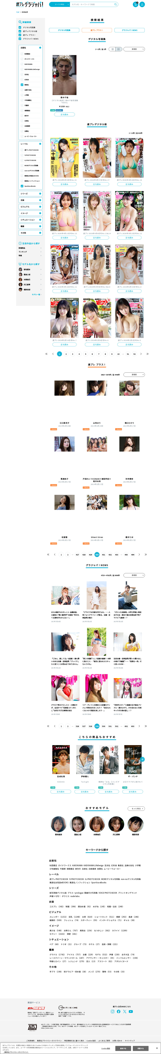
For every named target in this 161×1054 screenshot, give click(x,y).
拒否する (123, 1048)
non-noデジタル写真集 (32, 171)
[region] (80, 1048)
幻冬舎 (27, 80)
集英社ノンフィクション (32, 181)
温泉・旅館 (109, 944)
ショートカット (104, 916)
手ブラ (56, 971)
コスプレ (57, 906)
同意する (141, 1048)
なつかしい (101, 930)
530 (103, 726)
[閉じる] (157, 1048)
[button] (142, 759)
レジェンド (76, 961)
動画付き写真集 (90, 892)
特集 (20, 255)
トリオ (67, 944)
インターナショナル (110, 920)
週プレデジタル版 (30, 31)
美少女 (56, 930)
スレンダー (58, 916)
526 (77, 726)
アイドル (74, 954)
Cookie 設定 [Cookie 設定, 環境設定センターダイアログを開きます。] (105, 1048)
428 (84, 554)
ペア (55, 944)
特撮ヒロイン (58, 961)
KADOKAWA (28, 64)
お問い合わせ (117, 1040)
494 (132, 554)
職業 (22, 226)
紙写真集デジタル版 (58, 892)
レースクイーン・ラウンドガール (67, 958)
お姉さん (71, 930)
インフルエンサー (127, 958)
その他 (23, 233)
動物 (107, 971)
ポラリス (65, 896)
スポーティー (89, 920)
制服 (70, 906)
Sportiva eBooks (30, 186)
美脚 (120, 916)
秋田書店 (27, 54)
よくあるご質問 (104, 1040)
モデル (100, 954)
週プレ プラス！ (29, 35)
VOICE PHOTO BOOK (107, 892)
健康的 (56, 920)
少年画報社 (28, 100)
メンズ (94, 971)
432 (110, 554)
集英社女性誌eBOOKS (31, 176)
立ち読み (64, 114)
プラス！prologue (75, 892)
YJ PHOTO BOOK (30, 155)
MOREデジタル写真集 (31, 165)
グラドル (58, 954)
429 (90, 554)
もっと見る (136, 808)
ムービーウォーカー (31, 136)
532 (116, 726)
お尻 (87, 916)
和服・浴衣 (114, 906)
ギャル (129, 920)
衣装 (22, 200)
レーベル (24, 144)
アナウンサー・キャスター (100, 958)
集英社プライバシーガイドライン (49, 1040)
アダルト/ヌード (121, 961)
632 (126, 726)
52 (134, 354)
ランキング (23, 252)
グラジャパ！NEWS (30, 38)
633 (132, 726)
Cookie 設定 (91, 1040)
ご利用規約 (30, 1040)
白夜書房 (27, 126)
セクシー (136, 930)
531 (110, 726)
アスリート (105, 961)
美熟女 (85, 930)
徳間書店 (27, 110)
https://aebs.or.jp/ (46, 1028)
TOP (17, 12)
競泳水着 (84, 906)
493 (126, 554)
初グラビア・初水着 (75, 971)
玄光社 (27, 74)
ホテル (94, 944)
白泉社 (27, 121)
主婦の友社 (28, 90)
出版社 (23, 47)
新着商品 (22, 248)
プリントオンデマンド (126, 892)
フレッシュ (71, 920)
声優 (113, 954)
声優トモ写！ (55, 896)
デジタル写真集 (29, 27)
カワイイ (119, 930)
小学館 (27, 95)
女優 (87, 954)
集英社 (27, 85)
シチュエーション (28, 219)
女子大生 (127, 954)
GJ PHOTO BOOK (30, 160)
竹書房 (27, 105)
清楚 (55, 934)
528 (90, 726)
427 (77, 554)
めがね (98, 906)
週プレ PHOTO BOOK (31, 150)
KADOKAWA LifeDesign (32, 69)
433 (116, 554)
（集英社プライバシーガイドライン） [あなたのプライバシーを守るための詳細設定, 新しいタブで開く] (16, 1052)
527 (84, 726)
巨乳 (74, 916)
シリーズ (24, 193)
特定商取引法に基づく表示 (74, 1040)
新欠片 (27, 116)
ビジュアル (25, 206)
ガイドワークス (29, 59)
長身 (132, 916)
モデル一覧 (36, 294)
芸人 (91, 961)
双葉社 (27, 131)
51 (128, 354)
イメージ (24, 213)
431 (103, 554)
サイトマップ (130, 1040)
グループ (80, 944)
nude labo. (75, 896)
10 (118, 354)
